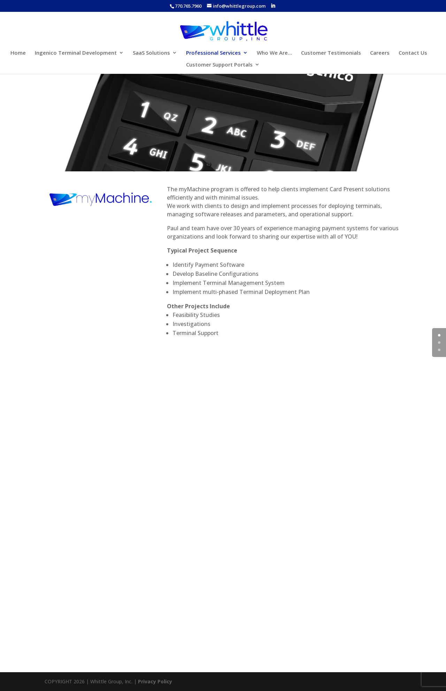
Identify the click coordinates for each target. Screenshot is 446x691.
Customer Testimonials (331, 53)
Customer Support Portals (219, 65)
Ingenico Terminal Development (76, 53)
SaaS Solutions (151, 53)
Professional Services (213, 53)
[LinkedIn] (273, 5)
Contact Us (413, 53)
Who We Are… (274, 53)
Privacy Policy (155, 681)
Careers (380, 53)
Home (18, 53)
